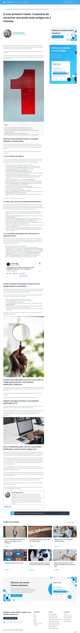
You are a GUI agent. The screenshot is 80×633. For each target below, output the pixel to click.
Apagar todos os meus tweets (54, 623)
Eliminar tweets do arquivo (54, 621)
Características (27, 2)
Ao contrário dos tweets (53, 615)
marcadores (31, 160)
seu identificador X (26, 250)
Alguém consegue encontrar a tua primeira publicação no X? (17, 133)
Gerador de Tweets (67, 619)
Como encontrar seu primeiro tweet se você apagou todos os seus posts (19, 129)
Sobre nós (66, 614)
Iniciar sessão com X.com (10, 618)
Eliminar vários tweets (53, 617)
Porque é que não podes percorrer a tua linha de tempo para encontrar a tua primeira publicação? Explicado (21, 131)
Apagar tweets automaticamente (55, 619)
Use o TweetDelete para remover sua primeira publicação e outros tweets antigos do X (22, 134)
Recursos (17, 2)
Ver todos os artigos (70, 522)
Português (75, 631)
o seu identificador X (24, 221)
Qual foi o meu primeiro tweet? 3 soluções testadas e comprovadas (18, 127)
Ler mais (7, 546)
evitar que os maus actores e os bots (23, 413)
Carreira (35, 619)
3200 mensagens (29, 388)
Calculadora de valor (67, 621)
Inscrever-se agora (57, 36)
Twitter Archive (22, 159)
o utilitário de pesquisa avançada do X (13, 207)
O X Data (22, 290)
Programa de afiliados (38, 623)
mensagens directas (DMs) (20, 160)
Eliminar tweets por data (53, 628)
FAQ (13, 2)
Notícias (35, 621)
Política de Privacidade (68, 617)
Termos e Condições (67, 615)
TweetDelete (9, 9)
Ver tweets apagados (53, 614)
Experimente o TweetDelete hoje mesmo (11, 487)
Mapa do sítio (36, 624)
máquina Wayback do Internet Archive (16, 301)
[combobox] (76, 632)
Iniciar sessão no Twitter (69, 2)
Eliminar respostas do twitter (54, 624)
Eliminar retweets (52, 626)
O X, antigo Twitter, (23, 145)
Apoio (21, 2)
